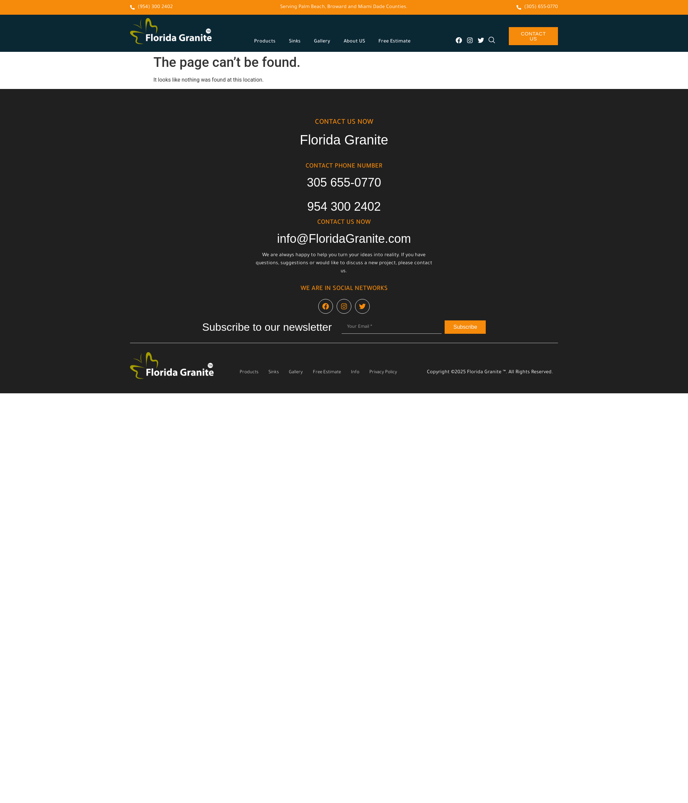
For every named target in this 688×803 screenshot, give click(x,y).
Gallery (322, 41)
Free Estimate (394, 41)
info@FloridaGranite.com (344, 238)
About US (354, 41)
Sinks (295, 41)
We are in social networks (344, 289)
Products (264, 41)
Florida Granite (344, 139)
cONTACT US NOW (344, 122)
